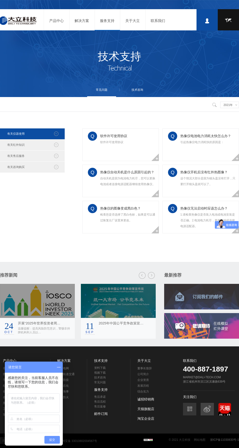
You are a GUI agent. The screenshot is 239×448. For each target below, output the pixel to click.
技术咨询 (137, 89)
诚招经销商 (145, 399)
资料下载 (100, 368)
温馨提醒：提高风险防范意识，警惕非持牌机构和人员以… (44, 330)
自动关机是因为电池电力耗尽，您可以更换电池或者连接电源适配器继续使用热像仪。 (127, 181)
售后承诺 (100, 397)
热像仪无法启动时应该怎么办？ (204, 208)
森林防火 (63, 397)
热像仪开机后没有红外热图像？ (204, 172)
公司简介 (143, 374)
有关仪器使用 (16, 133)
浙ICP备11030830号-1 (224, 439)
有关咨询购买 (16, 167)
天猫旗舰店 (145, 409)
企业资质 (143, 380)
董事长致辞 (144, 368)
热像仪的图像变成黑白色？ (120, 208)
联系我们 (158, 21)
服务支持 (107, 21)
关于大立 (132, 21)
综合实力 (143, 391)
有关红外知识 (16, 145)
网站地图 (199, 439)
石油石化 (63, 385)
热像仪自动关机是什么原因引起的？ (127, 172)
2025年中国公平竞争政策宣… (121, 323)
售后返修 (100, 406)
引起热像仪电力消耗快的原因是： (202, 142)
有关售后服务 (16, 156)
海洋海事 (63, 391)
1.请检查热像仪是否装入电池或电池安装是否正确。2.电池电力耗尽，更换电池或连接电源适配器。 (207, 220)
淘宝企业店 (145, 418)
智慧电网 (63, 368)
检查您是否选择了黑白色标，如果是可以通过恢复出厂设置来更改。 (127, 217)
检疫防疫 (63, 380)
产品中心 (56, 21)
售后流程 (100, 401)
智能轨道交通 (66, 374)
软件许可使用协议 (113, 136)
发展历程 (143, 385)
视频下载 (100, 372)
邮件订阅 (101, 414)
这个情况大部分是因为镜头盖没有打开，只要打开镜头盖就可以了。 (207, 181)
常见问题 (101, 89)
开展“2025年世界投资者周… (39, 323)
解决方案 (82, 21)
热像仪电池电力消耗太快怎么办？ (205, 136)
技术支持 (101, 361)
